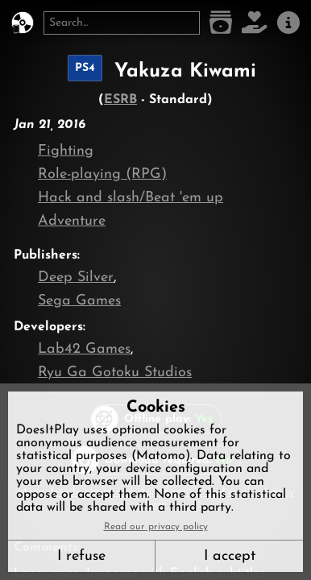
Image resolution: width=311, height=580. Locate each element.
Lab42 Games (84, 349)
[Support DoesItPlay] (254, 23)
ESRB (120, 99)
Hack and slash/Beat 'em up (130, 197)
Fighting (65, 151)
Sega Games (79, 301)
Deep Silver (76, 277)
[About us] (288, 23)
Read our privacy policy (156, 527)
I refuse (81, 556)
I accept (229, 556)
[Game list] (221, 23)
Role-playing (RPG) (102, 174)
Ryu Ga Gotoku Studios (115, 372)
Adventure (72, 221)
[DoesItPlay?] (22, 23)
